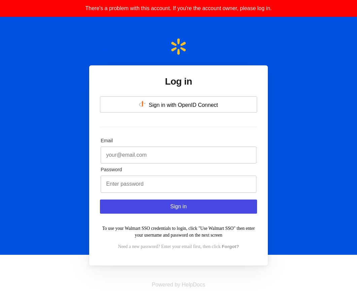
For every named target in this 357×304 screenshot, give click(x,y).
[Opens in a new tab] (178, 284)
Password (111, 169)
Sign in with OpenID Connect (178, 104)
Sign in (178, 206)
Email (107, 140)
